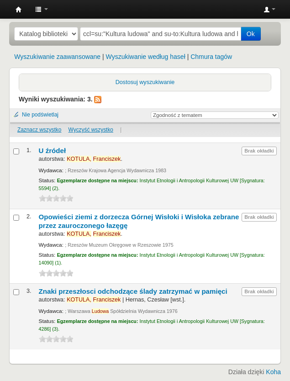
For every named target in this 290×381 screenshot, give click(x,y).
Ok (251, 33)
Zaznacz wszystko (39, 130)
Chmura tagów (211, 56)
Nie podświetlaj (40, 114)
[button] (41, 9)
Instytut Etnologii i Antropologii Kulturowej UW (19, 9)
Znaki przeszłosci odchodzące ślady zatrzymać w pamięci (133, 291)
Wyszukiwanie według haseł (145, 56)
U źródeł (52, 150)
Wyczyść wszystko (91, 130)
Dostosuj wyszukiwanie (145, 82)
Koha (273, 372)
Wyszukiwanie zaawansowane (57, 56)
